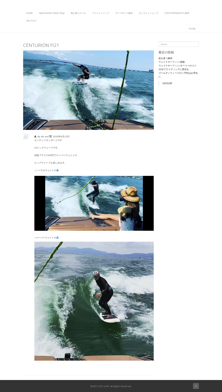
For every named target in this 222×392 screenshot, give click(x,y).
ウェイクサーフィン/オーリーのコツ (177, 65)
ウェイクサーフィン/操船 (171, 61)
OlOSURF (167, 83)
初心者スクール (78, 13)
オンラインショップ (148, 13)
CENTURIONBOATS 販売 (176, 13)
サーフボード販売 (124, 13)
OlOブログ (31, 20)
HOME (29, 13)
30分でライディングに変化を (173, 69)
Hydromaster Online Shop (52, 13)
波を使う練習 (165, 58)
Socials (192, 28)
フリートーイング (100, 13)
